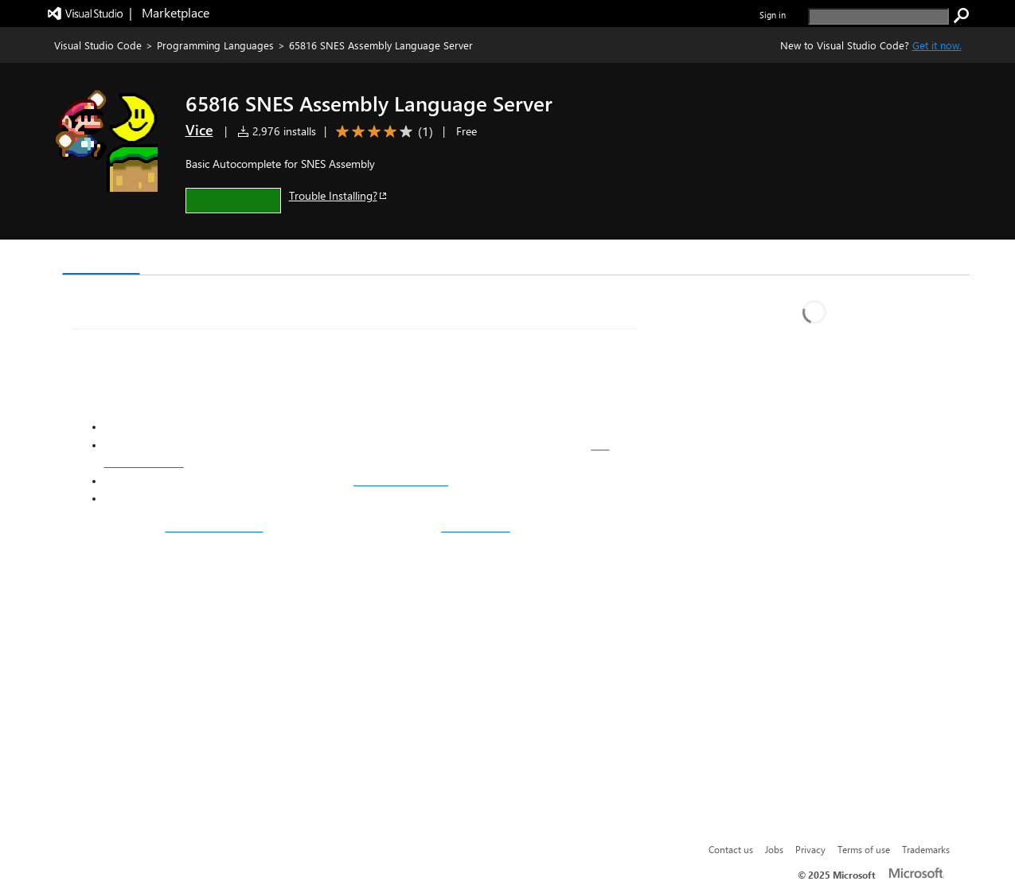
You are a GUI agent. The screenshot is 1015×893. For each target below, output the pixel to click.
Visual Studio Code (98, 45)
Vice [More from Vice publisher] (199, 129)
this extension (475, 527)
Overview (101, 258)
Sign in (772, 15)
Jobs (774, 849)
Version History (197, 259)
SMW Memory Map (400, 480)
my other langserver (214, 527)
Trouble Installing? (338, 195)
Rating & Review (371, 259)
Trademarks (926, 849)
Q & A (283, 259)
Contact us (731, 849)
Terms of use (863, 849)
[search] (878, 16)
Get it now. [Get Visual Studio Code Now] (937, 45)
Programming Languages (215, 45)
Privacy (810, 849)
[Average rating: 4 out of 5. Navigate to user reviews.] (381, 132)
